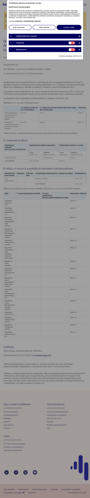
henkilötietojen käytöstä (32, 21)
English (27, 7)
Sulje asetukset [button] (18, 27)
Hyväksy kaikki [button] (69, 27)
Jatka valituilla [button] (44, 27)
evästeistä (18, 21)
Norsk (16, 7)
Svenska (22, 7)
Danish (11, 7)
